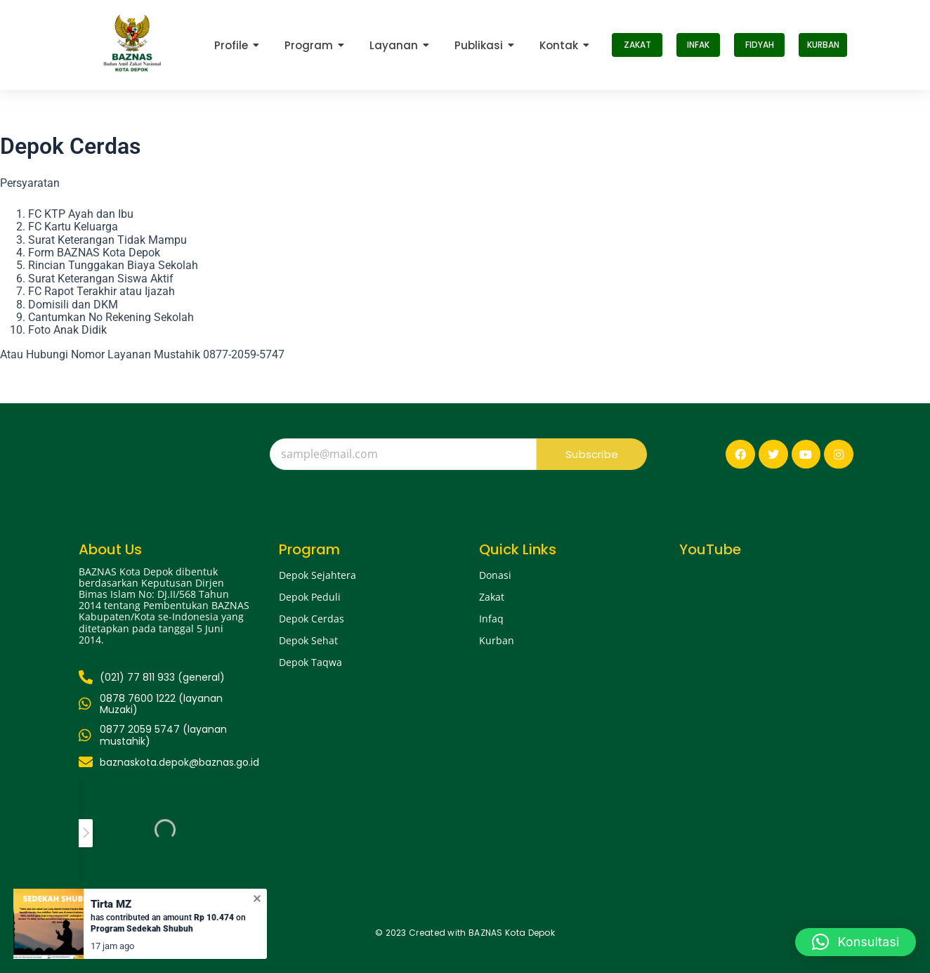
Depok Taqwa (310, 662)
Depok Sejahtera (317, 575)
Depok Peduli (310, 596)
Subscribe (591, 454)
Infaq (491, 618)
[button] (855, 942)
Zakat (491, 596)
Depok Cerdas (311, 618)
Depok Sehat (308, 640)
